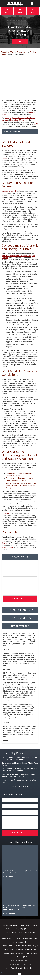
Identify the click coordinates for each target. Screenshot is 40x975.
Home (5, 909)
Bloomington (6, 922)
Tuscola (13, 952)
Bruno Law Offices (17, 104)
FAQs (22, 913)
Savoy (32, 952)
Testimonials (10, 913)
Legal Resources (10, 917)
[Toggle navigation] (32, 3)
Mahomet (20, 941)
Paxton (24, 948)
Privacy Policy (29, 917)
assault (4, 143)
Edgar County (14, 933)
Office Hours (9, 861)
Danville (10, 930)
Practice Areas (20, 594)
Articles (33, 909)
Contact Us (20, 41)
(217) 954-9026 (31, 855)
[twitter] (19, 958)
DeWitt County (26, 930)
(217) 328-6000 (7, 531)
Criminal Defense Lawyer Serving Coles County (20, 926)
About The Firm (13, 909)
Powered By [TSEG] (20, 968)
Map (20, 11)
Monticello (19, 945)
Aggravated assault (9, 175)
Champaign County (18, 922)
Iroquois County (13, 937)
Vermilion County (23, 952)
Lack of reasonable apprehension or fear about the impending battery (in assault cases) (21, 469)
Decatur (17, 930)
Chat (33, 11)
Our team (5, 498)
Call (6, 11)
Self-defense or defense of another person (22, 457)
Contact (4, 527)
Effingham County (26, 933)
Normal (17, 948)
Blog (17, 913)
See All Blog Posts (20, 771)
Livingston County (26, 937)
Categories (20, 602)
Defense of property (13, 460)
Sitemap (20, 917)
